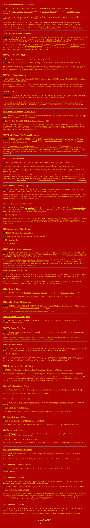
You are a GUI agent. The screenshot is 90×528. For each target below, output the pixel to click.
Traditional (29, 378)
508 (4, 477)
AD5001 (20, 12)
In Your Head (79, 139)
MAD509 (27, 490)
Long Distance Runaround (36, 121)
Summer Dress (46, 116)
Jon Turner (35, 411)
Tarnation (11, 249)
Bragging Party (75, 348)
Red (73, 96)
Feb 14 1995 (51, 96)
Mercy (48, 308)
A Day (18, 403)
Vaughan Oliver (22, 47)
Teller (20, 41)
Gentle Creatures (24, 249)
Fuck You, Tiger (23, 317)
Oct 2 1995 (27, 293)
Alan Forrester (49, 311)
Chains (52, 12)
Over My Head (73, 116)
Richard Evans (42, 24)
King (15, 92)
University (27, 33)
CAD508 (39, 468)
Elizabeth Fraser (13, 442)
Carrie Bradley (9, 126)
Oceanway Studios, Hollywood (42, 67)
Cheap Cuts (7, 191)
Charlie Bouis (77, 218)
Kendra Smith (13, 135)
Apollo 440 (43, 26)
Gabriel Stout (70, 281)
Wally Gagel (6, 178)
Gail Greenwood (30, 66)
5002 (5, 33)
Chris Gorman (66, 67)
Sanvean (27, 209)
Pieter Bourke (35, 220)
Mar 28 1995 (29, 116)
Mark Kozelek (54, 124)
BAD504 (28, 408)
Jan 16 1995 (51, 37)
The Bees (14, 97)
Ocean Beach (30, 112)
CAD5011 (45, 320)
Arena (46, 483)
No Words (24, 403)
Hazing (84, 37)
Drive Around (78, 189)
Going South (30, 4)
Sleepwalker (20, 481)
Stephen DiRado (77, 67)
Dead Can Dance (21, 218)
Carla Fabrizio (59, 263)
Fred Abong (9, 66)
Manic (24, 483)
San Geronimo (56, 116)
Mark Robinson (43, 281)
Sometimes (36, 293)
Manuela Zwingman (14, 459)
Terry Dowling (67, 411)
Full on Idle (16, 350)
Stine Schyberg (47, 47)
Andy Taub (40, 126)
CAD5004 (41, 59)
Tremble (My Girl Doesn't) (36, 390)
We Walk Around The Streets (52, 486)
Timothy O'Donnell (24, 339)
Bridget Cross (55, 281)
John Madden (50, 493)
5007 (5, 159)
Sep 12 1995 (38, 274)
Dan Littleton (28, 194)
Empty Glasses (64, 332)
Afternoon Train (67, 320)
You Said (44, 293)
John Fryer (52, 393)
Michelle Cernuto (22, 260)
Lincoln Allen (14, 260)
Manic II (29, 510)
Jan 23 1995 (28, 62)
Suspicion (17, 483)
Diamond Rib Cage (64, 79)
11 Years (77, 12)
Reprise (18, 278)
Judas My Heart (61, 97)
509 (4, 504)
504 (4, 417)
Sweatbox (28, 450)
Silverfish (78, 96)
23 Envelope (12, 243)
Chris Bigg (59, 67)
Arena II (65, 486)
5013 (5, 302)
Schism (17, 289)
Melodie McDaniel (63, 127)
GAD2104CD (8, 455)
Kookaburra (29, 233)
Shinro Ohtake (31, 47)
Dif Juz (9, 430)
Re (38, 439)
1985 (12, 233)
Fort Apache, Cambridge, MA (52, 69)
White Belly (43, 169)
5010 (5, 249)
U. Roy (75, 495)
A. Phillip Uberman (29, 146)
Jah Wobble (62, 24)
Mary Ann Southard (77, 373)
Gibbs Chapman (26, 126)
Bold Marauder (21, 142)
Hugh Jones (27, 499)
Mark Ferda (20, 26)
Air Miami (11, 271)
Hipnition (39, 486)
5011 (5, 271)
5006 (5, 135)
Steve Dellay (65, 146)
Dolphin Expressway (14, 276)
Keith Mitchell (44, 411)
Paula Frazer (31, 260)
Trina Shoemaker (73, 44)
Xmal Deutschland (25, 459)
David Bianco (75, 46)
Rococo (42, 236)
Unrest (49, 281)
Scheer (10, 289)
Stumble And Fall (34, 403)
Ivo (12, 411)
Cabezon (38, 116)
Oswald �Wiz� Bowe (72, 66)
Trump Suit (43, 189)
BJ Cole (80, 24)
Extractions (18, 430)
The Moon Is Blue (24, 464)
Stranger (55, 403)
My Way (55, 390)
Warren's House (8, 196)
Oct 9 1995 (26, 320)
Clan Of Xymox (13, 399)
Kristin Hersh (13, 366)
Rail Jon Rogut (33, 103)
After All (36, 308)
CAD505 (22, 439)
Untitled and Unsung (41, 97)
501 (4, 229)
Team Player (51, 189)
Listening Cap (22, 185)
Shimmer (11, 39)
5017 (5, 366)
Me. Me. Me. (22, 271)
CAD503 (22, 408)
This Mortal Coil (18, 411)
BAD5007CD (52, 79)
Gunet (27, 439)
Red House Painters (15, 112)
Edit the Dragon (30, 486)
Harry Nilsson (78, 86)
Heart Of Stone (21, 454)
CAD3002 (53, 169)
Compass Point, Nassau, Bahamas (22, 67)
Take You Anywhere (67, 293)
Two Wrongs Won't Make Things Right (18, 255)
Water (26, 386)
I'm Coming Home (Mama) (43, 454)
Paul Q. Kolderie (23, 69)
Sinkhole (50, 370)
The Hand (70, 255)
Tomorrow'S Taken (72, 306)
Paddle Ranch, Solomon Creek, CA (61, 149)
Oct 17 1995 (39, 306)
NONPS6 (55, 481)
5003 (5, 55)
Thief (48, 59)
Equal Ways (62, 403)
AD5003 (61, 62)
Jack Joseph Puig (61, 66)
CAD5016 (43, 332)
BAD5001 (64, 17)
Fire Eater (70, 390)
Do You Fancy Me (80, 255)
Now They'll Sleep (20, 55)
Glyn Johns (45, 66)
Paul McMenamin (50, 127)
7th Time (70, 403)
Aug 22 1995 (29, 208)
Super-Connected (20, 75)
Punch (12, 483)
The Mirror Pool (26, 204)
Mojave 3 (11, 302)
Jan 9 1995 (15, 8)
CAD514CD (69, 454)
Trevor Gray (63, 22)
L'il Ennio (52, 97)
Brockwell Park (8, 117)
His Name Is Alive (48, 194)
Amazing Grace (41, 370)
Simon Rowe (40, 311)
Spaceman (44, 79)
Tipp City (21, 328)
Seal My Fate (67, 96)
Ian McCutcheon (31, 311)
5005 (5, 112)
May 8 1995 (38, 139)
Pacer (19, 345)
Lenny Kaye (79, 47)
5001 (5, 4)
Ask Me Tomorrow (23, 302)
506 (4, 450)
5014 (5, 317)
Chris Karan (12, 393)
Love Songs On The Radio (52, 306)
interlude (35, 141)
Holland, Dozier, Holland (45, 497)
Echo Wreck (18, 435)
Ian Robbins (47, 499)
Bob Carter (13, 497)
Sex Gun (47, 481)
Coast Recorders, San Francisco (69, 126)
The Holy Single (26, 366)
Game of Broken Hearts (36, 253)
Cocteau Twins (12, 229)
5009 (5, 204)
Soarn (32, 439)
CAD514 (49, 390)
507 (4, 464)
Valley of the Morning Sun (53, 141)
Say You (62, 481)
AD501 (29, 236)
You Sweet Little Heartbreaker (47, 276)
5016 (5, 345)
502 (4, 386)
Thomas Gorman (80, 178)
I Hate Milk (47, 274)
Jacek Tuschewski (53, 220)
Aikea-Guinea (25, 229)
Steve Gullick (38, 47)
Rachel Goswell (22, 311)
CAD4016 (42, 8)
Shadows (65, 116)
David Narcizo (56, 373)
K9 (47, 121)
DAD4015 (20, 209)
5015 (5, 328)
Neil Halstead (14, 311)
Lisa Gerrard (12, 204)
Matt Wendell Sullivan (43, 260)
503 (4, 399)
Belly (9, 55)
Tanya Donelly (13, 174)
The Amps (11, 328)
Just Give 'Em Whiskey (32, 481)
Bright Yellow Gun (63, 37)
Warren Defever (65, 194)
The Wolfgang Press (15, 4)
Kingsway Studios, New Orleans (33, 46)
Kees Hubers (31, 196)
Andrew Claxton (73, 221)
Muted (62, 454)
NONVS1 (81, 486)
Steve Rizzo (43, 373)
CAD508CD (32, 508)
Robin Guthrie (27, 393)
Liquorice (11, 185)
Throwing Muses (14, 33)
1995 (14, 12)
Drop (22, 117)
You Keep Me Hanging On (52, 468)
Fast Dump (52, 510)
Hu (36, 439)
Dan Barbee (82, 124)
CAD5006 (7, 142)
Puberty (59, 96)
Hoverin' (83, 348)
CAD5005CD (23, 121)
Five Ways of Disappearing (31, 135)
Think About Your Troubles (66, 166)
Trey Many (40, 194)
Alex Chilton (83, 377)
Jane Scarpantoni (7, 47)
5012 (5, 289)
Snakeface (42, 41)
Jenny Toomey (14, 194)
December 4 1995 (20, 370)
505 (4, 430)
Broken (47, 162)
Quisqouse (36, 236)
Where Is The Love (26, 308)
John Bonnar (37, 218)
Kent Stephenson (23, 147)
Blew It (56, 191)
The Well (63, 253)
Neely (59, 276)
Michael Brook (7, 24)
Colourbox (11, 464)
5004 (5, 92)
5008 (5, 185)
